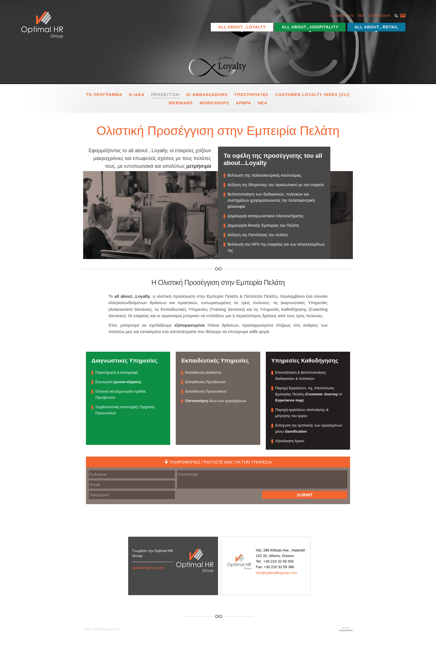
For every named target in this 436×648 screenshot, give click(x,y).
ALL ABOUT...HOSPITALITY (310, 27)
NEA (361, 15)
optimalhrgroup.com (148, 567)
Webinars (181, 102)
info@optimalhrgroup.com (276, 572)
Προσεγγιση (165, 94)
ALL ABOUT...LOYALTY (242, 27)
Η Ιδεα (137, 94)
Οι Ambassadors (207, 94)
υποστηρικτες (251, 94)
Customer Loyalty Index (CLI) (312, 94)
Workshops (214, 102)
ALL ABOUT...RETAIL (376, 27)
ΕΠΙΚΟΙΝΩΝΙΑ (379, 15)
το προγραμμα (104, 94)
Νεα (262, 102)
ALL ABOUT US (342, 15)
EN (403, 15)
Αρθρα (243, 102)
